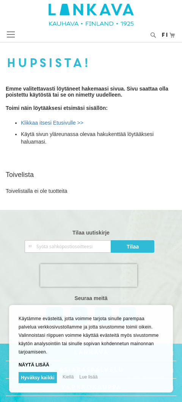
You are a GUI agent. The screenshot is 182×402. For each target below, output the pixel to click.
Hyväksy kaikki (38, 377)
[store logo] (91, 15)
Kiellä (68, 377)
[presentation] (88, 275)
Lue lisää (88, 377)
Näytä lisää (34, 365)
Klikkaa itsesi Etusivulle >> (52, 123)
